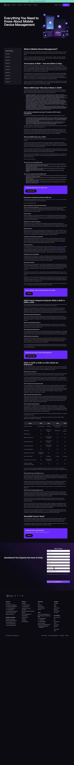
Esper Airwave (8, 603)
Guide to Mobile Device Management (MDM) (44, 616)
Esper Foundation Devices (11, 623)
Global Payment (56, 621)
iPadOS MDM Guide (42, 621)
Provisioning (24, 620)
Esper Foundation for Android (11, 612)
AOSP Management (25, 621)
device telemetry (61, 231)
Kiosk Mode (24, 603)
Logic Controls (56, 624)
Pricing (25, 4)
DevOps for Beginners (41, 623)
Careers (55, 606)
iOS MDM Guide (41, 619)
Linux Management (10, 609)
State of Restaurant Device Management (43, 627)
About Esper (56, 603)
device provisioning (59, 246)
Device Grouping (24, 615)
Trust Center (56, 612)
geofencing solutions (43, 216)
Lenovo (55, 623)
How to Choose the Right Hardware (44, 614)
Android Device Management (12, 606)
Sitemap (66, 635)
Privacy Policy (65, 574)
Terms (60, 574)
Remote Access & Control (26, 608)
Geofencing (24, 618)
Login (60, 4)
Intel (54, 620)
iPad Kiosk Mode (26, 606)
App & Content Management (26, 614)
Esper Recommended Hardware (11, 620)
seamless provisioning (59, 250)
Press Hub (55, 609)
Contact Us (40, 609)
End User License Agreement (53, 635)
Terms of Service (44, 635)
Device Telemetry (25, 617)
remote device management (55, 199)
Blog (38, 603)
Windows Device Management (12, 611)
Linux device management (33, 278)
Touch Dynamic (56, 629)
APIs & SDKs (24, 609)
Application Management (61, 310)
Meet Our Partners (57, 617)
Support (56, 4)
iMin (54, 618)
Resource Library (41, 606)
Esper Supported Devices (11, 625)
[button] (14, 5)
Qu (54, 627)
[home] (7, 5)
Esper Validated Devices (11, 622)
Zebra (55, 630)
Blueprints (23, 612)
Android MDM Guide (42, 618)
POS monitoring (46, 511)
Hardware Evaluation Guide (10, 619)
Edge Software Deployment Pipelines (28, 611)
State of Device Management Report (44, 624)
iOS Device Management (11, 608)
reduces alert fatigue (28, 234)
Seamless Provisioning (9, 614)
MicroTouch (56, 626)
